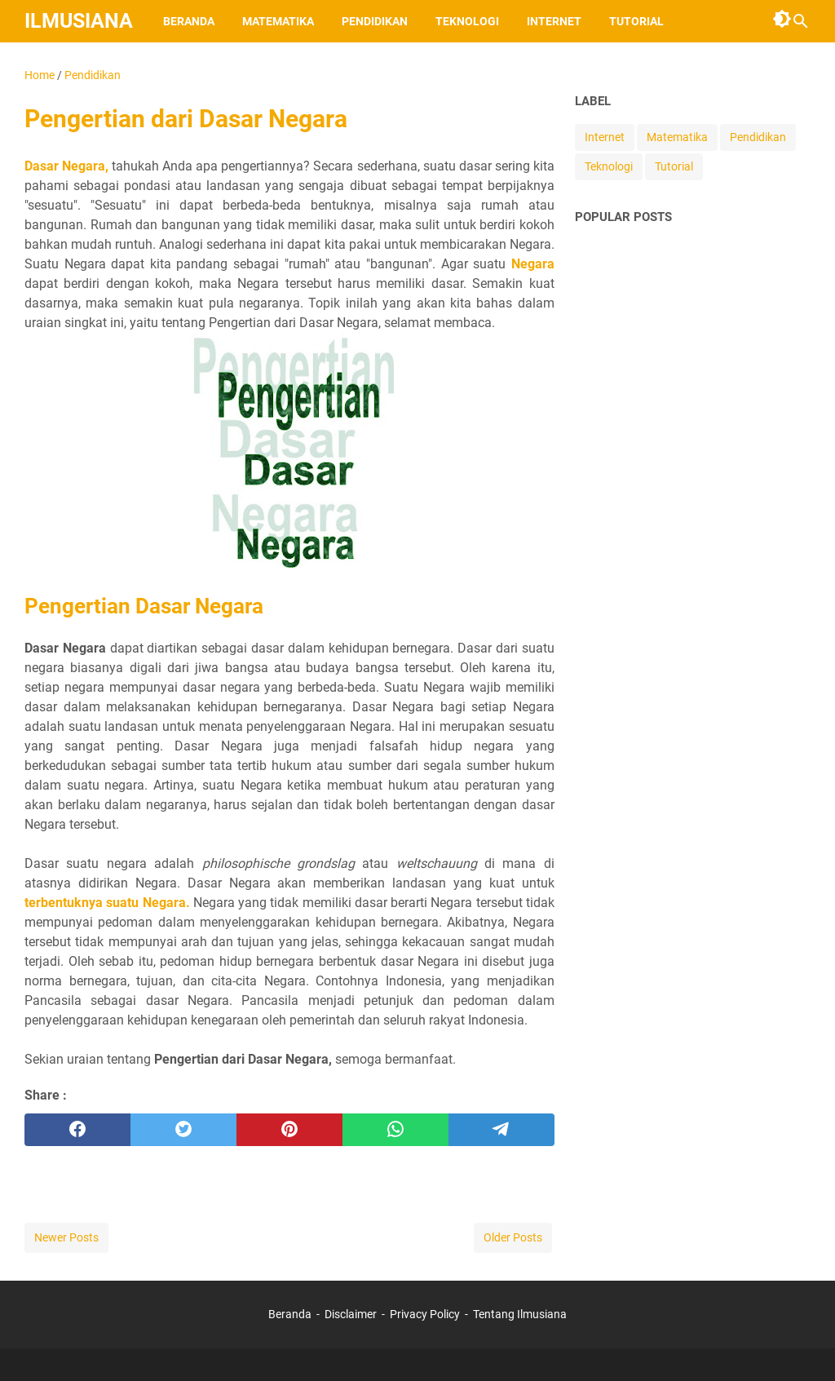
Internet (554, 21)
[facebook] (77, 1129)
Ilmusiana (78, 21)
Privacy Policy (425, 1314)
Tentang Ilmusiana (520, 1314)
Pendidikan (375, 21)
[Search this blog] (801, 21)
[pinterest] (289, 1129)
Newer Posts (66, 1237)
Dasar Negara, (66, 166)
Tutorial (636, 21)
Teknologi (467, 21)
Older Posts (513, 1237)
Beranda (188, 21)
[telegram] (501, 1129)
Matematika (278, 21)
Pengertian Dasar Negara (143, 606)
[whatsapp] (395, 1129)
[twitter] (183, 1129)
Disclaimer (351, 1314)
